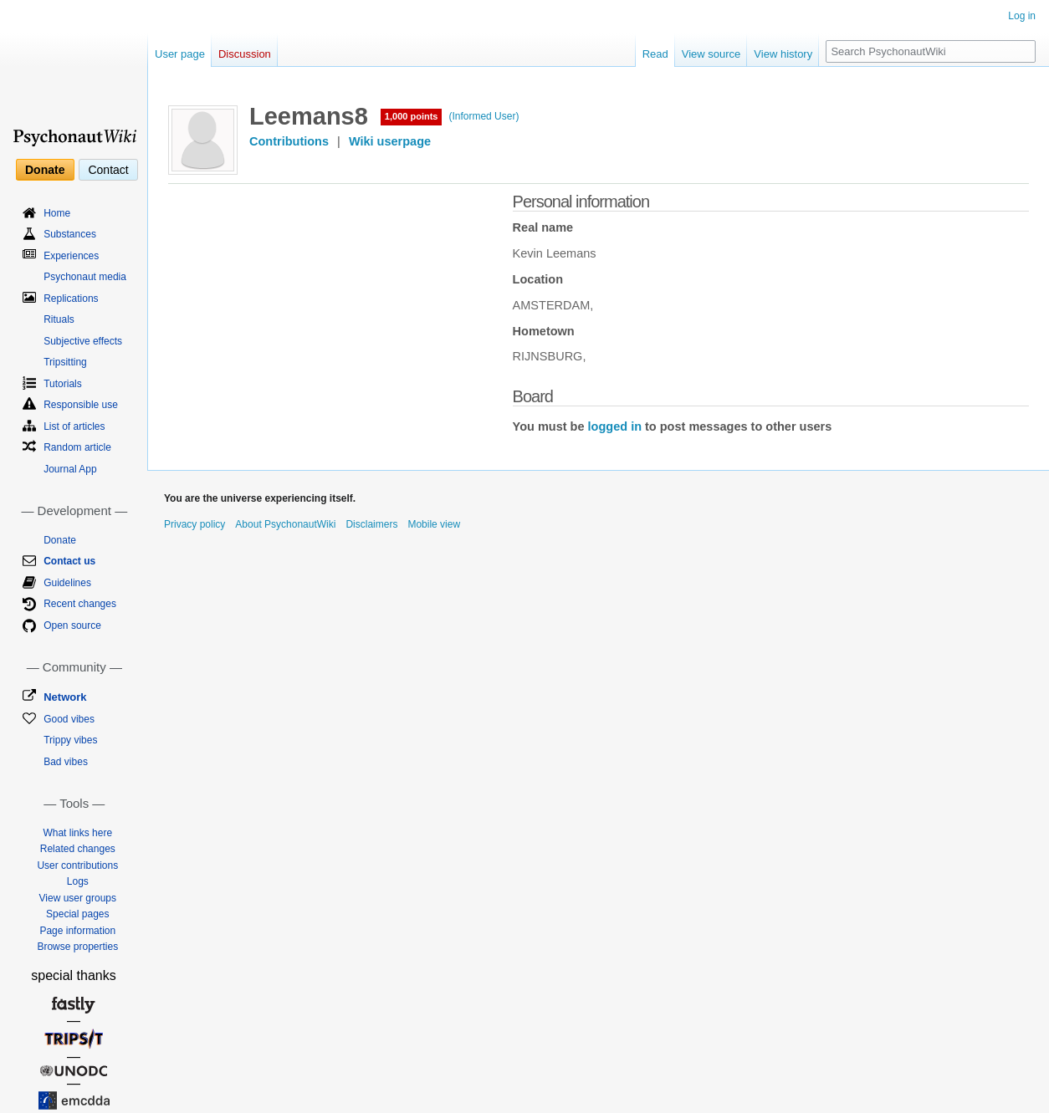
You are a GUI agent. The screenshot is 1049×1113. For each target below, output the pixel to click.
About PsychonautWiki (285, 524)
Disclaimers (371, 524)
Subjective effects (82, 341)
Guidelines (67, 583)
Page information (77, 931)
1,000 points (411, 116)
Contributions (289, 141)
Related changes (77, 849)
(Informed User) (483, 116)
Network (64, 697)
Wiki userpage (390, 141)
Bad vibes (65, 762)
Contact (108, 169)
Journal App (69, 469)
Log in (1022, 16)
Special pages (77, 914)
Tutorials (62, 384)
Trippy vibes (70, 740)
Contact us (69, 561)
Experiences (71, 256)
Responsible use (80, 405)
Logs (78, 881)
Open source (72, 625)
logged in (615, 426)
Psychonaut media (84, 277)
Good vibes (69, 719)
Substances (69, 234)
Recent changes (79, 604)
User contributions (77, 865)
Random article (77, 447)
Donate (44, 169)
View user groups (78, 898)
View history (783, 54)
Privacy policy (194, 524)
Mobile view (433, 524)
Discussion (244, 54)
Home (56, 213)
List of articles (74, 426)
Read (655, 54)
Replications (70, 298)
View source (711, 54)
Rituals (58, 319)
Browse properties (77, 946)
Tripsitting (65, 362)
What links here (77, 833)
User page (180, 54)
